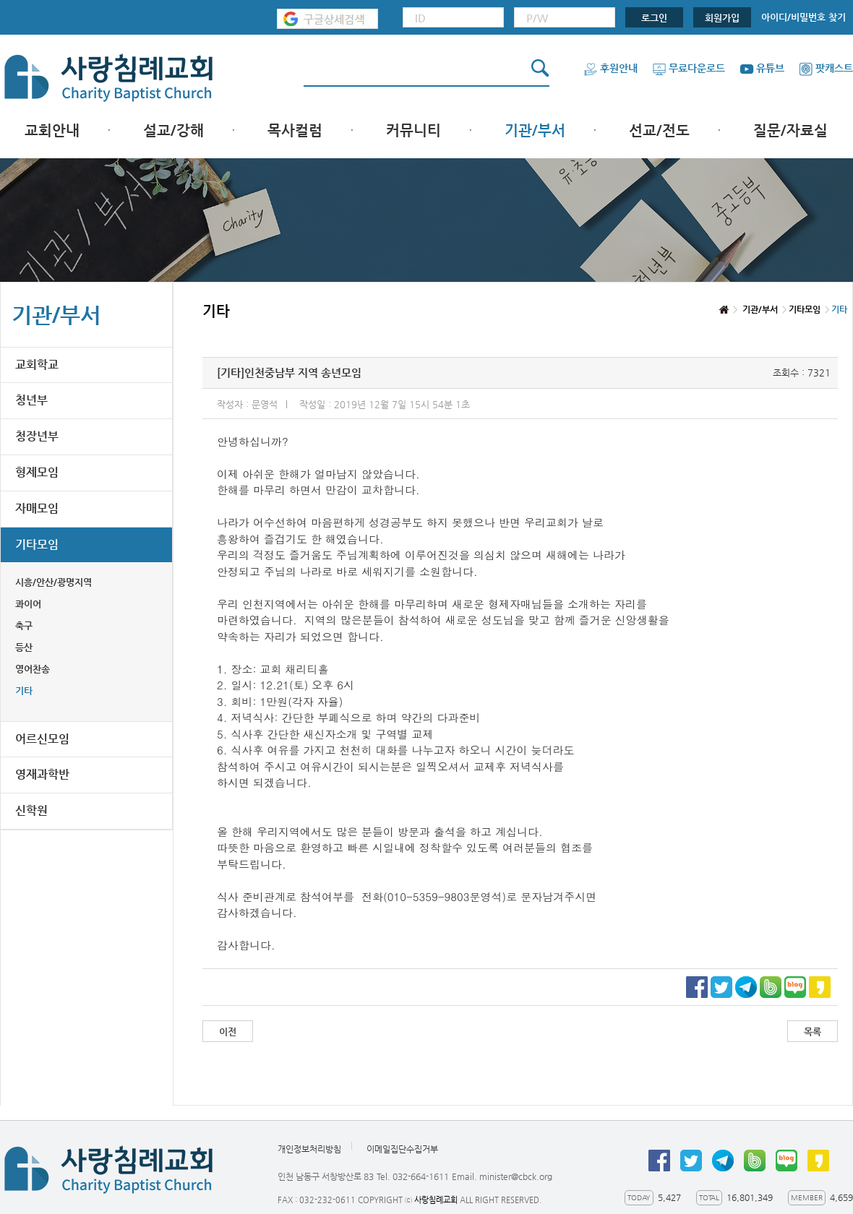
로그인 (654, 17)
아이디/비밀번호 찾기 (803, 17)
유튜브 (762, 68)
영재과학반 (42, 774)
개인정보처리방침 (309, 1149)
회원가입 (722, 17)
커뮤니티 (413, 130)
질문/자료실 (790, 130)
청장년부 (37, 436)
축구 (24, 625)
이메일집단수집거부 (402, 1149)
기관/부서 (535, 130)
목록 (812, 1031)
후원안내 (610, 68)
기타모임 (37, 544)
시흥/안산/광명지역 (53, 582)
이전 (227, 1031)
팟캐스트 (826, 68)
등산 (24, 647)
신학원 (31, 810)
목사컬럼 (294, 130)
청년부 (31, 400)
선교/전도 (659, 130)
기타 (24, 690)
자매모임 (37, 508)
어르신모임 (42, 739)
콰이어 (28, 603)
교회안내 (52, 130)
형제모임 (37, 472)
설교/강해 (173, 130)
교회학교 (37, 364)
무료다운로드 (688, 68)
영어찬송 (32, 668)
